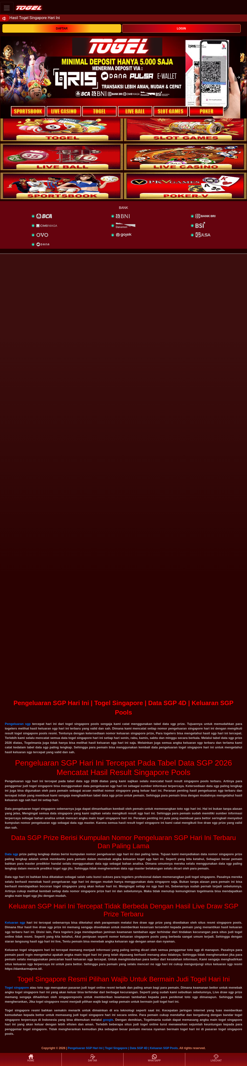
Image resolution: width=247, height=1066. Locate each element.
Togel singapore (17, 987)
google (108, 1020)
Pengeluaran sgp (18, 724)
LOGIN (181, 28)
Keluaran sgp (15, 922)
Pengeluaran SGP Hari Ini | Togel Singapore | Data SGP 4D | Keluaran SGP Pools (123, 1048)
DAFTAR (62, 28)
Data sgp (11, 854)
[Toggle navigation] (7, 8)
